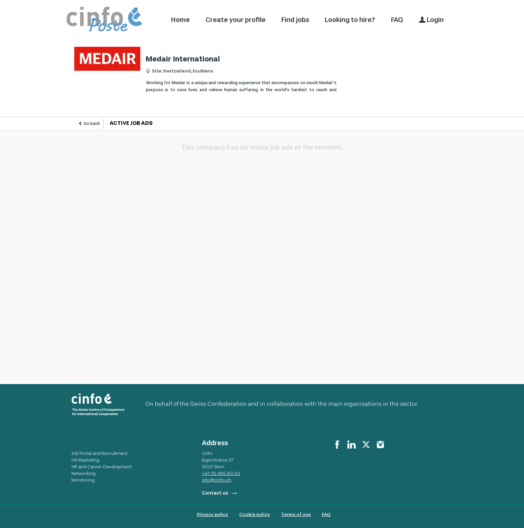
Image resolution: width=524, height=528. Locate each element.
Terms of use (296, 514)
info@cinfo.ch (216, 480)
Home (180, 20)
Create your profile (236, 20)
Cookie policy (254, 514)
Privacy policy (212, 514)
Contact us (215, 493)
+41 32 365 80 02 (221, 473)
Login (431, 20)
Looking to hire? (350, 20)
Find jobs (295, 20)
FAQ (397, 20)
